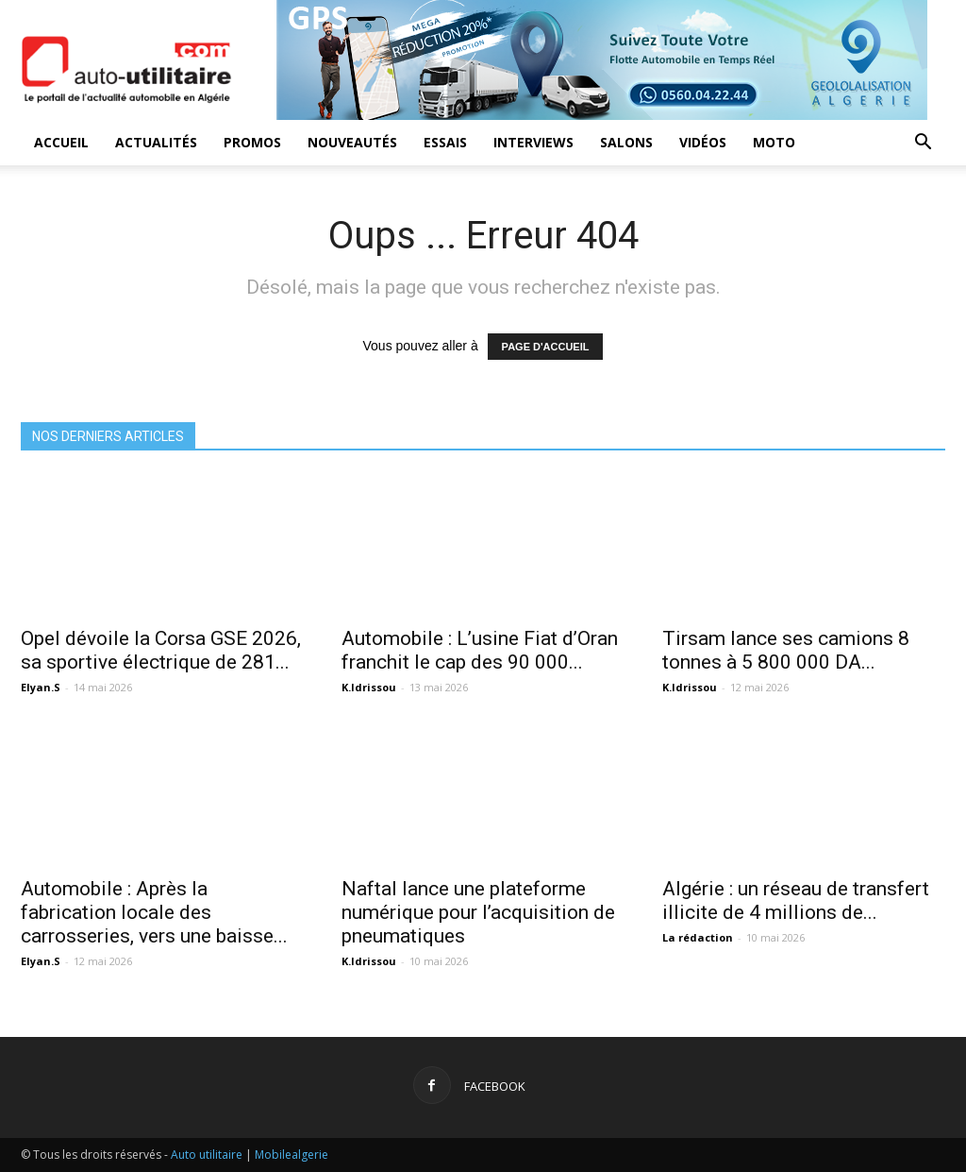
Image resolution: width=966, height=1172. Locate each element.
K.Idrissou (368, 687)
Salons (626, 142)
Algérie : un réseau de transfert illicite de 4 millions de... (795, 900)
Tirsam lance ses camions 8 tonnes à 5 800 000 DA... (785, 650)
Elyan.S (40, 687)
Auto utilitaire (206, 1155)
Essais (445, 142)
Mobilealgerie (291, 1155)
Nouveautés (352, 142)
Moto (774, 142)
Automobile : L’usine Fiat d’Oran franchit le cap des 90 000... (479, 650)
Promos (252, 142)
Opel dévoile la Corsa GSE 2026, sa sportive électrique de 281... (161, 650)
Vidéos (702, 142)
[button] (922, 144)
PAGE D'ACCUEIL (546, 346)
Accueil (61, 142)
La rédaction (697, 937)
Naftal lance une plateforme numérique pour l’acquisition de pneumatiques (478, 912)
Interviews (533, 142)
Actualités (156, 142)
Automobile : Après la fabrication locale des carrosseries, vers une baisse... (154, 912)
